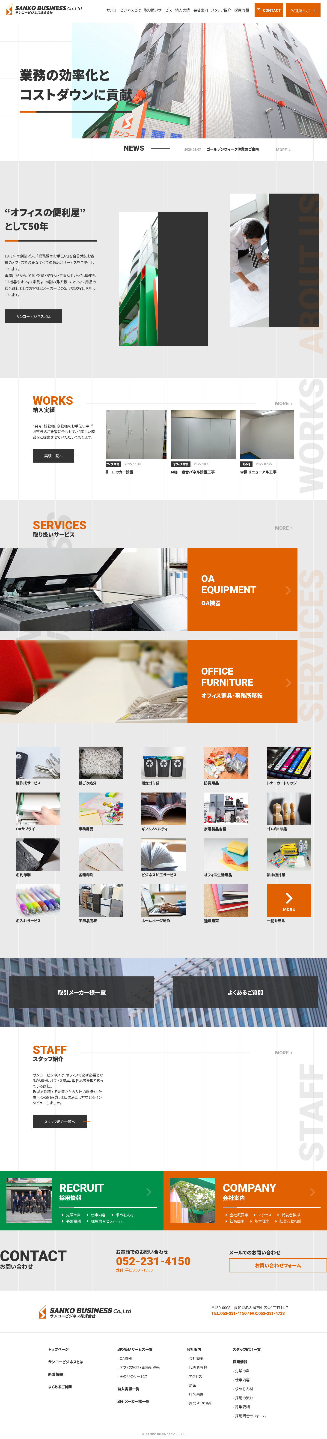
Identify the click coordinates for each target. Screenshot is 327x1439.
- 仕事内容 (241, 1379)
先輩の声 (70, 1215)
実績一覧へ (53, 455)
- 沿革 (191, 1385)
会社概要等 (235, 1215)
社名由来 (233, 1221)
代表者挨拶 (287, 1215)
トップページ (58, 1349)
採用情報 (241, 10)
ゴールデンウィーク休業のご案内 (232, 149)
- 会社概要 (195, 1358)
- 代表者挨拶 (197, 1367)
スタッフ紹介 (221, 10)
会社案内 (200, 10)
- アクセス (194, 1376)
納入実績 (182, 10)
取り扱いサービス (158, 10)
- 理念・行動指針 (200, 1403)
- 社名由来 (195, 1394)
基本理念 (258, 1221)
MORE (284, 150)
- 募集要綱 (241, 1406)
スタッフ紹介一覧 (247, 1349)
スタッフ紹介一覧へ (59, 1121)
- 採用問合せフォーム (249, 1415)
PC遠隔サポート (303, 10)
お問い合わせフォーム (278, 1265)
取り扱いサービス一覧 (135, 1349)
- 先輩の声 (241, 1370)
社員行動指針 (287, 1221)
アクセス (261, 1215)
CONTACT (268, 10)
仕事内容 (95, 1215)
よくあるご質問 (245, 992)
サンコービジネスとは (123, 10)
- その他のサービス (132, 1376)
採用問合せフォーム (103, 1221)
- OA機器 (124, 1358)
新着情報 (55, 1374)
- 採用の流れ (243, 1397)
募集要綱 (70, 1221)
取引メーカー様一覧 (82, 992)
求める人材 (121, 1215)
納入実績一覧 (128, 1388)
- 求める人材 (243, 1388)
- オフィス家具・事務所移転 (138, 1367)
